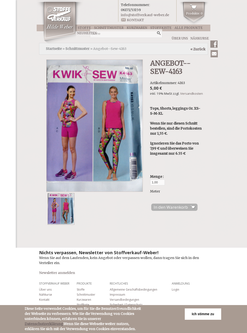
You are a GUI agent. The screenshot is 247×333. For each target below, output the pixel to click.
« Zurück (198, 49)
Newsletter (214, 53)
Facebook (214, 44)
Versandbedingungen (124, 300)
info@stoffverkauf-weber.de (145, 15)
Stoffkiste (161, 28)
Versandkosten (191, 93)
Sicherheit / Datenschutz (126, 305)
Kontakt (135, 20)
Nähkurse (200, 38)
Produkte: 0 (194, 13)
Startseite (54, 49)
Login (175, 289)
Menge (156, 176)
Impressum (117, 295)
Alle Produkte (189, 28)
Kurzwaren (137, 28)
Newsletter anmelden (57, 273)
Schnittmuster (109, 28)
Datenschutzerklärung (44, 324)
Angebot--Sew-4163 (170, 67)
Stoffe (84, 28)
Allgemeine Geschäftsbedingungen (133, 289)
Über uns (180, 38)
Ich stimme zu (203, 314)
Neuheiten (87, 33)
